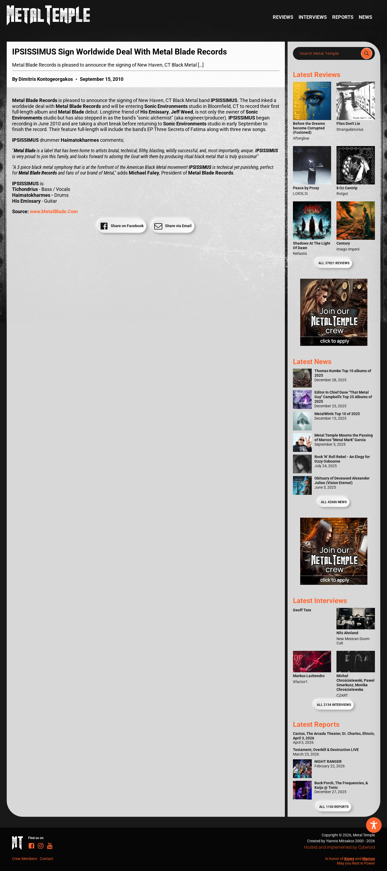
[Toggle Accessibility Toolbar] (374, 825)
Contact (46, 859)
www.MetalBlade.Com (54, 211)
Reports (342, 17)
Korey (349, 859)
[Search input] (328, 53)
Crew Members (24, 859)
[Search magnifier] (366, 53)
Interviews (313, 17)
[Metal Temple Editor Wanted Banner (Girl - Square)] (333, 344)
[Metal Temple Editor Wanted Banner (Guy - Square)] (333, 583)
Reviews (283, 17)
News (365, 17)
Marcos (368, 859)
